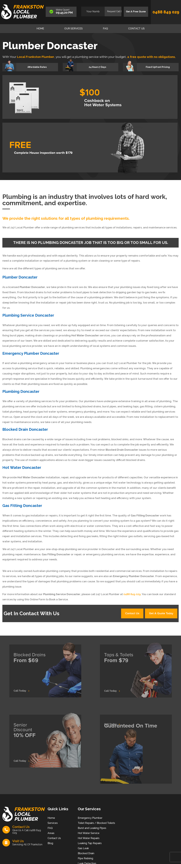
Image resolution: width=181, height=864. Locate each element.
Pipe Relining (85, 859)
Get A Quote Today (159, 614)
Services (53, 824)
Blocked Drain (86, 854)
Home (40, 28)
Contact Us (136, 28)
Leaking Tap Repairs (90, 844)
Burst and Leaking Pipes (92, 829)
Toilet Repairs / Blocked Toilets (96, 824)
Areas (51, 834)
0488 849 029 (166, 12)
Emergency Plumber (90, 819)
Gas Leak (83, 849)
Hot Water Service (88, 834)
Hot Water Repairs (88, 839)
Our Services (73, 28)
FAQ (105, 28)
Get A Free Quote (134, 11)
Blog (50, 844)
